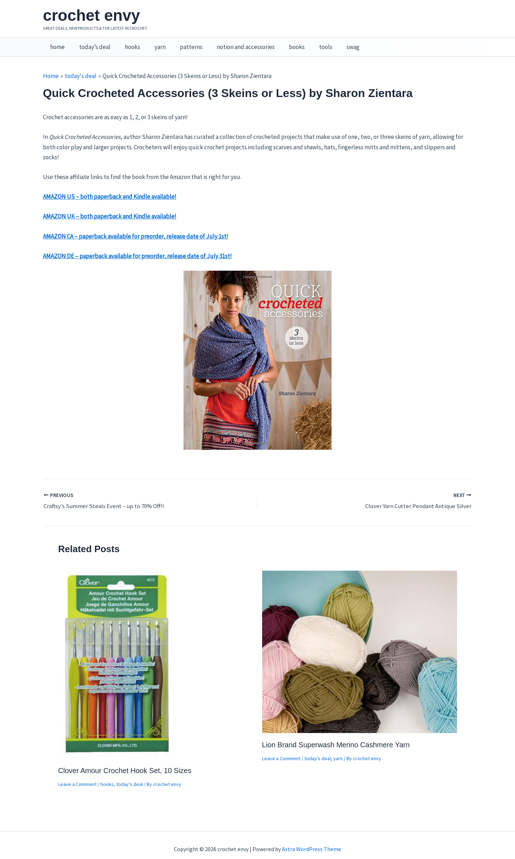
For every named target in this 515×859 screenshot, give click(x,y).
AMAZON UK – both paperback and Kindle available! (109, 209)
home (56, 43)
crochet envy (91, 15)
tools (309, 43)
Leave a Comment (77, 776)
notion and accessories (234, 43)
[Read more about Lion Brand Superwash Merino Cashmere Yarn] (359, 643)
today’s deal (91, 43)
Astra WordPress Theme (311, 841)
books (283, 43)
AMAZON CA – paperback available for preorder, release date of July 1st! (135, 229)
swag (334, 43)
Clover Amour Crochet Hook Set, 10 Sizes (124, 762)
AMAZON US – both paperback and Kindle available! (109, 189)
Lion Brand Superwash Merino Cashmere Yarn (336, 736)
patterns (181, 43)
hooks (127, 43)
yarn (152, 43)
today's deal (129, 776)
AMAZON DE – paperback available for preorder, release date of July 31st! (137, 248)
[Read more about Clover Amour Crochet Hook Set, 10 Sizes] (117, 656)
